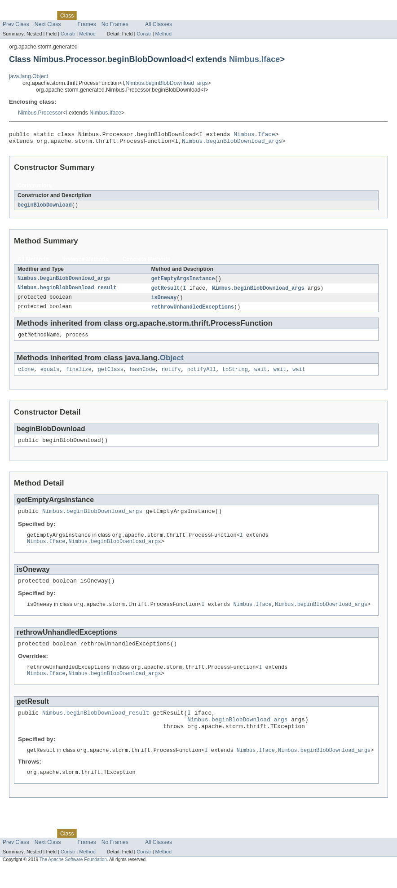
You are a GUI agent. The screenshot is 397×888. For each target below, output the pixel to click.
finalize (79, 376)
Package (41, 15)
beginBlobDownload (45, 208)
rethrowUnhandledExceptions (192, 311)
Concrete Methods (146, 262)
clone (26, 376)
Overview (14, 15)
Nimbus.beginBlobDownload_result (67, 292)
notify (171, 376)
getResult (165, 292)
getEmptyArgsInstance (183, 282)
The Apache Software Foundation (73, 880)
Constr (68, 33)
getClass (111, 376)
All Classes (158, 24)
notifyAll (201, 376)
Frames (87, 24)
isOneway (163, 301)
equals (50, 376)
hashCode (142, 376)
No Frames (114, 24)
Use (87, 15)
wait (260, 376)
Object (172, 363)
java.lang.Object (28, 76)
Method (87, 33)
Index (153, 15)
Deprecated (128, 15)
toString (235, 376)
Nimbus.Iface (254, 59)
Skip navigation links (24, 7)
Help (171, 15)
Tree (102, 15)
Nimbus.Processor (40, 113)
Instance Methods (85, 262)
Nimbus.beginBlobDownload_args (166, 83)
